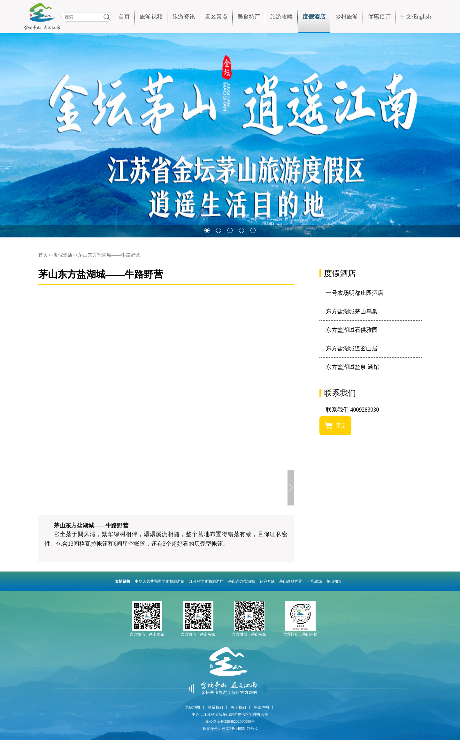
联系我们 (215, 707)
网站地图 (192, 707)
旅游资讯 (183, 16)
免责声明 (261, 707)
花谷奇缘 (267, 581)
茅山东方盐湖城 (241, 581)
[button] (207, 230)
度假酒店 (314, 16)
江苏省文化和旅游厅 (206, 581)
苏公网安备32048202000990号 (230, 721)
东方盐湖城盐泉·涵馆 (352, 367)
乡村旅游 (346, 16)
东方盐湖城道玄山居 (352, 348)
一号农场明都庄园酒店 (354, 293)
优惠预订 (379, 16)
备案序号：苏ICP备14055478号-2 (230, 728)
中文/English (415, 16)
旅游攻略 (281, 16)
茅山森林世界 (290, 581)
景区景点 (216, 16)
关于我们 (238, 707)
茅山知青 (334, 581)
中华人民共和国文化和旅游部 (160, 581)
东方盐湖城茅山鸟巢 (352, 311)
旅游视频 (151, 16)
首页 (124, 16)
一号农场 (314, 581)
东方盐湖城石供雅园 (352, 330)
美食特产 (248, 16)
